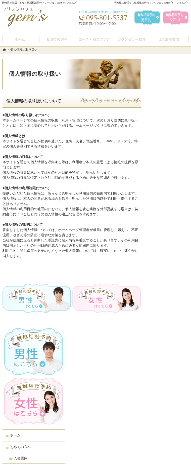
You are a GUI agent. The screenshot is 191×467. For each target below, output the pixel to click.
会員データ (162, 265)
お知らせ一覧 (163, 289)
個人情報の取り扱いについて (33, 101)
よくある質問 (163, 190)
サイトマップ (163, 324)
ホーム (158, 140)
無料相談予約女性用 (176, 17)
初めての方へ (163, 152)
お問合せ (160, 241)
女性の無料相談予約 (169, 230)
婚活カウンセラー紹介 (169, 204)
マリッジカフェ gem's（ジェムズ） (71, 462)
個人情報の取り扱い (169, 300)
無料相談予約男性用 (147, 17)
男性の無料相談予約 (169, 218)
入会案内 (164, 162)
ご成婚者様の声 (165, 253)
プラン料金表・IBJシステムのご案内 (169, 176)
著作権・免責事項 (167, 312)
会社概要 (160, 277)
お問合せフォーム (154, 442)
